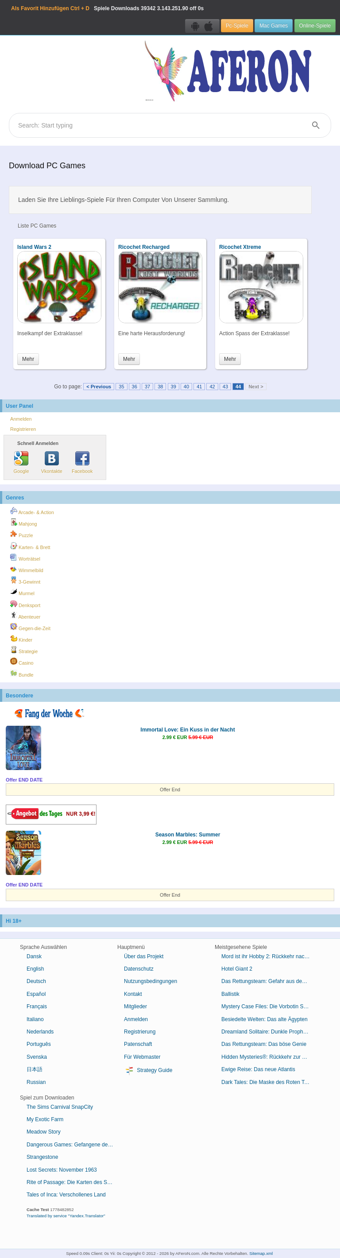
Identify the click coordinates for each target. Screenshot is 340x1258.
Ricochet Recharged (144, 247)
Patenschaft (138, 1044)
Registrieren (23, 429)
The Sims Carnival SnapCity (60, 1107)
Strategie (24, 650)
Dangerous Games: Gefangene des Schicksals (74, 1145)
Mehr (28, 359)
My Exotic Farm (45, 1119)
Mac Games (273, 26)
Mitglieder (135, 1006)
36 (134, 386)
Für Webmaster (142, 1057)
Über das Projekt (143, 956)
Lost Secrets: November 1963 (62, 1170)
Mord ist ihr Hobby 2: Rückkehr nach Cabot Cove (269, 956)
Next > (255, 386)
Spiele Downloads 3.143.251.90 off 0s (107, 8)
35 (121, 386)
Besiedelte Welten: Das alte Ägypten (264, 1019)
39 (173, 386)
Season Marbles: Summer (187, 835)
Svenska (37, 1057)
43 (225, 386)
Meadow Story (44, 1132)
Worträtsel (25, 557)
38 (160, 386)
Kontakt (133, 994)
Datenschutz (139, 969)
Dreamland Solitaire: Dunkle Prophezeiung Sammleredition (269, 1032)
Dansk (34, 956)
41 (199, 386)
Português (39, 1044)
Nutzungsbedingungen (150, 981)
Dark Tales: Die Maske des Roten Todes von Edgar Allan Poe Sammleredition (269, 1082)
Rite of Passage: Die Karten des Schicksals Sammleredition (74, 1182)
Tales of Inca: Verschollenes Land (66, 1195)
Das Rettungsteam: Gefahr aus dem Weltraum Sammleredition (269, 981)
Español (36, 994)
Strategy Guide (148, 1070)
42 (212, 386)
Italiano (35, 1019)
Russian (36, 1082)
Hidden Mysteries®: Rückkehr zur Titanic (269, 1057)
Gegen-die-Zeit (30, 627)
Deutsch (36, 981)
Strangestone (42, 1157)
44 (238, 386)
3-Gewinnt (25, 580)
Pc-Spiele (237, 26)
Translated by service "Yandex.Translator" (66, 1215)
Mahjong (23, 522)
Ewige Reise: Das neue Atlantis (258, 1069)
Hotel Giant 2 (236, 969)
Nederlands (40, 1032)
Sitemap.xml (261, 1253)
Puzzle (21, 534)
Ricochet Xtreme (240, 247)
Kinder (21, 639)
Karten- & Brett (30, 546)
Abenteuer (25, 615)
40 (186, 386)
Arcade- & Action (32, 511)
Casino (22, 662)
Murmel (22, 592)
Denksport (25, 604)
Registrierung (139, 1032)
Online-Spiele (315, 26)
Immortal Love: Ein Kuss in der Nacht (187, 730)
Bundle (22, 673)
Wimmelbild (26, 569)
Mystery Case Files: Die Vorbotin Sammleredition (269, 1006)
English (35, 969)
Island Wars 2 (34, 247)
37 (147, 386)
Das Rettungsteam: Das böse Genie (263, 1044)
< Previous (98, 386)
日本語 (34, 1069)
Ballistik (230, 994)
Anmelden (21, 419)
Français (37, 1006)
